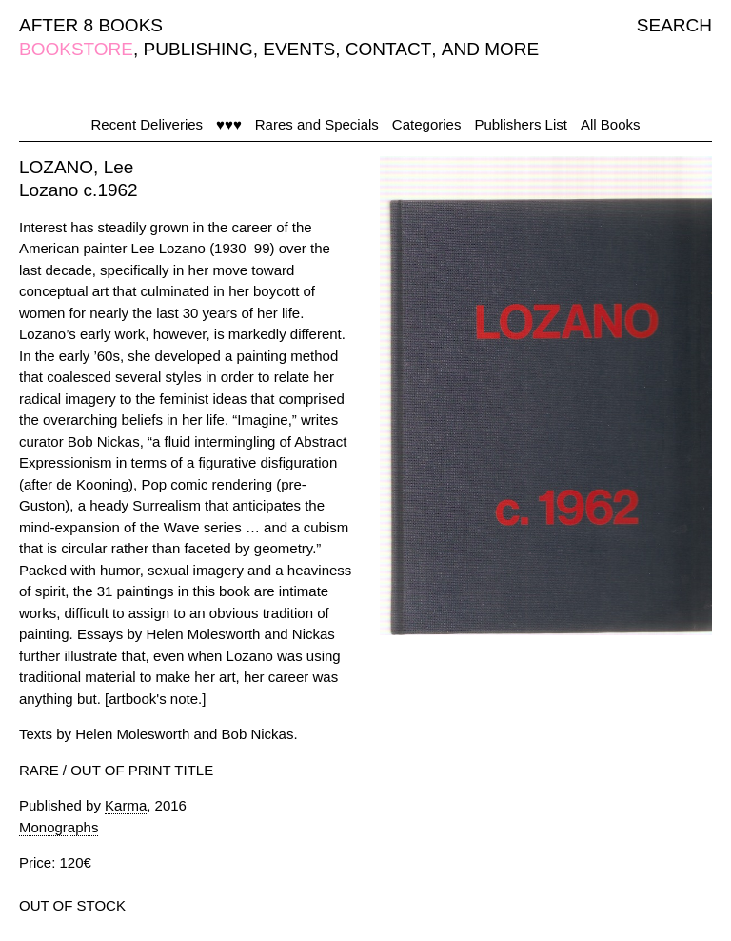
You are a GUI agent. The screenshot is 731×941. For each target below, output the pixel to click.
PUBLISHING (198, 49)
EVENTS (299, 49)
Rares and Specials (317, 124)
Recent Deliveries (147, 124)
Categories (427, 124)
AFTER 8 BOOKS (91, 25)
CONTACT (388, 49)
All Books (611, 124)
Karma (126, 805)
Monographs (58, 827)
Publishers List (520, 124)
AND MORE (490, 49)
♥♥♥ (229, 124)
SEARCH (674, 25)
